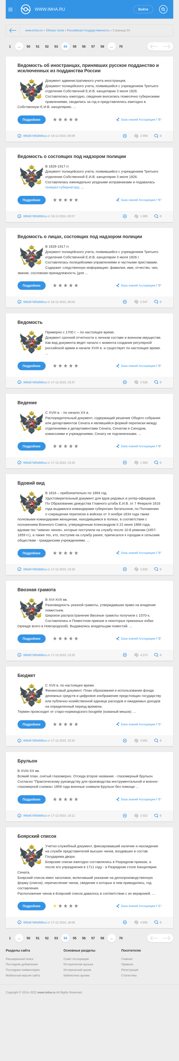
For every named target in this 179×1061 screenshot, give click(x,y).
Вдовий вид (31, 483)
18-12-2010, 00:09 (63, 136)
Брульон (27, 760)
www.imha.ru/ (34, 30)
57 (93, 46)
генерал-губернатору (62, 187)
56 (84, 46)
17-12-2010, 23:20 (63, 655)
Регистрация (129, 970)
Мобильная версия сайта (23, 975)
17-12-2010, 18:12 (63, 815)
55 (74, 46)
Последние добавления (22, 964)
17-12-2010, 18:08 (63, 922)
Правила (127, 964)
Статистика (129, 975)
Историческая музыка (78, 964)
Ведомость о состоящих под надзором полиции (72, 156)
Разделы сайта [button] (18, 950)
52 (47, 46)
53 (56, 46)
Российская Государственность (88, 30)
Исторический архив (77, 970)
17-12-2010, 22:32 (63, 740)
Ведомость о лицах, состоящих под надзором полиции (80, 236)
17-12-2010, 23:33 (63, 462)
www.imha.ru (47, 992)
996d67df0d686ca (35, 136)
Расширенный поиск (19, 959)
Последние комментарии (23, 970)
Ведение (27, 402)
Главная (126, 959)
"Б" (159, 724)
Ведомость (30, 322)
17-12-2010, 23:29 (63, 569)
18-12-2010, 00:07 (63, 216)
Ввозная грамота (37, 589)
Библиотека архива (76, 975)
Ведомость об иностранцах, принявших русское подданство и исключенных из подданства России (88, 68)
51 (38, 46)
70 (121, 46)
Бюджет (26, 675)
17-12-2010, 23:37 (63, 382)
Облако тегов (55, 30)
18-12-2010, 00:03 (63, 302)
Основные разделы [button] (79, 950)
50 (28, 46)
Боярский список (37, 836)
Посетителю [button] (131, 950)
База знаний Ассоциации (138, 119)
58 (102, 46)
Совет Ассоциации (76, 959)
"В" (159, 119)
